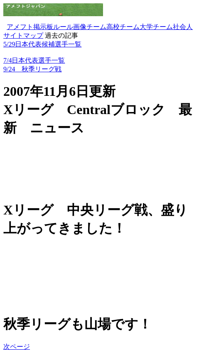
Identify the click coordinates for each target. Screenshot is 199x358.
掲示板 (43, 26)
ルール (63, 26)
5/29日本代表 (22, 44)
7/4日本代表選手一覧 (34, 60)
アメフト (20, 26)
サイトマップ (23, 35)
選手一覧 (68, 44)
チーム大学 (136, 26)
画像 (79, 26)
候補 (48, 44)
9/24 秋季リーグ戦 (32, 69)
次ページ (16, 346)
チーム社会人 (173, 26)
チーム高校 (103, 26)
